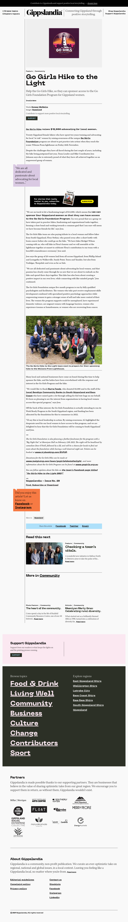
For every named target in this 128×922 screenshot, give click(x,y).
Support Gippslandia (115, 14)
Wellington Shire (85, 695)
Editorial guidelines (22, 891)
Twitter (74, 529)
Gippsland (38, 520)
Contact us (56, 891)
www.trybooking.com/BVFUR (51, 455)
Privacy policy (18, 899)
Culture (24, 734)
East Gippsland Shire (87, 691)
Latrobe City (81, 700)
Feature (29, 71)
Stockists (55, 895)
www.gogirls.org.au (87, 467)
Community (40, 71)
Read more (69, 564)
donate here (92, 3)
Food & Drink (34, 693)
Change (24, 744)
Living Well (32, 703)
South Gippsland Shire (88, 715)
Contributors (34, 754)
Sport (20, 764)
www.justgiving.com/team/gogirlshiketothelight (54, 464)
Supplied (37, 110)
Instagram (23, 510)
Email (85, 529)
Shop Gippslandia (116, 11)
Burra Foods (54, 391)
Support (32, 119)
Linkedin (55, 908)
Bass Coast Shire (84, 705)
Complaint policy (20, 895)
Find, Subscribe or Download (42, 488)
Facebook (22, 506)
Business (26, 724)
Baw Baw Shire (83, 710)
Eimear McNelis (40, 107)
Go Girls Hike (34, 130)
